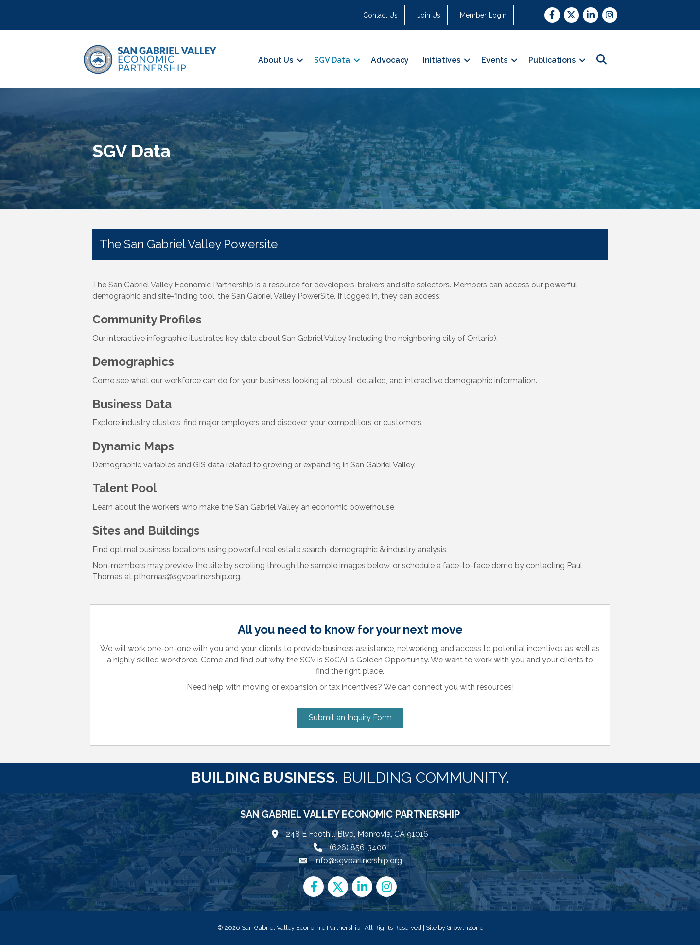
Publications (552, 60)
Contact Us (380, 15)
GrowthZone (465, 927)
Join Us (428, 15)
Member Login (483, 15)
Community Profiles (147, 319)
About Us (275, 60)
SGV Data (332, 60)
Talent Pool (124, 488)
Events (494, 60)
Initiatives (441, 60)
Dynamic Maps (133, 446)
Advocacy (390, 60)
